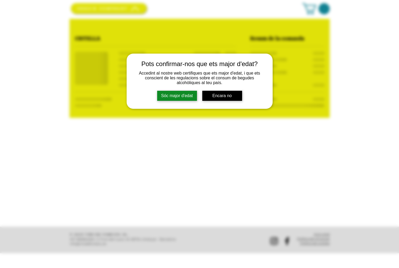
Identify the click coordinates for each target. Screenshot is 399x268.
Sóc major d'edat (177, 95)
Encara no (222, 95)
